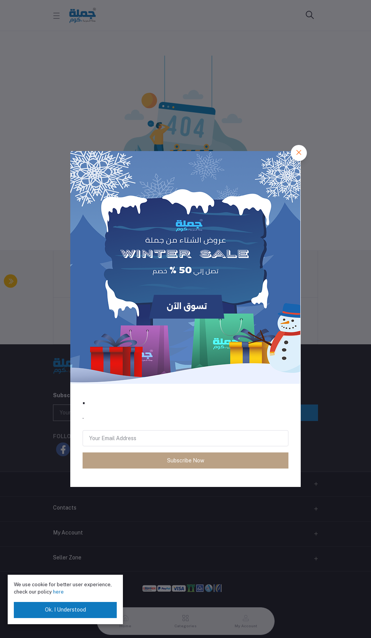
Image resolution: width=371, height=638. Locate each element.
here (58, 592)
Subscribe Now (185, 460)
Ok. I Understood (65, 610)
